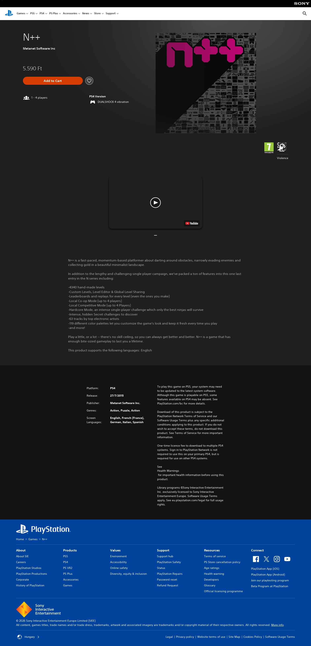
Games (21, 13)
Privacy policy (185, 637)
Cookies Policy (252, 637)
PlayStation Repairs (170, 574)
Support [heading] (163, 550)
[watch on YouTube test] (192, 223)
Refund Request (167, 585)
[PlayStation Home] (9, 13)
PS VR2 (67, 568)
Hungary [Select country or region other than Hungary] (28, 637)
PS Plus (53, 13)
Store (97, 13)
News (85, 13)
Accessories (70, 13)
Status (161, 568)
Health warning (214, 574)
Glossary (209, 585)
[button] (155, 202)
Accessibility (118, 562)
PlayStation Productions (31, 574)
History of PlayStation (30, 585)
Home (20, 539)
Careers (21, 562)
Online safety (119, 568)
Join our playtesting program (270, 580)
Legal (169, 637)
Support (111, 13)
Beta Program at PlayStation (269, 586)
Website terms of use (211, 637)
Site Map (234, 637)
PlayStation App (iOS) (265, 568)
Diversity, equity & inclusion (128, 574)
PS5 (32, 13)
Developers (211, 579)
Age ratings (211, 568)
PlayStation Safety (169, 562)
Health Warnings (168, 471)
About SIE (22, 556)
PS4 (42, 13)
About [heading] (21, 550)
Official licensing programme (223, 591)
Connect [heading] (257, 550)
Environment (118, 556)
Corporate (22, 579)
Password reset (167, 579)
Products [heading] (70, 550)
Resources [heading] (212, 550)
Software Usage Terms (280, 637)
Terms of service (215, 556)
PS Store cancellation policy (222, 562)
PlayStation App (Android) (268, 574)
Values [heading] (115, 550)
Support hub (165, 556)
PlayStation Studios (28, 568)
